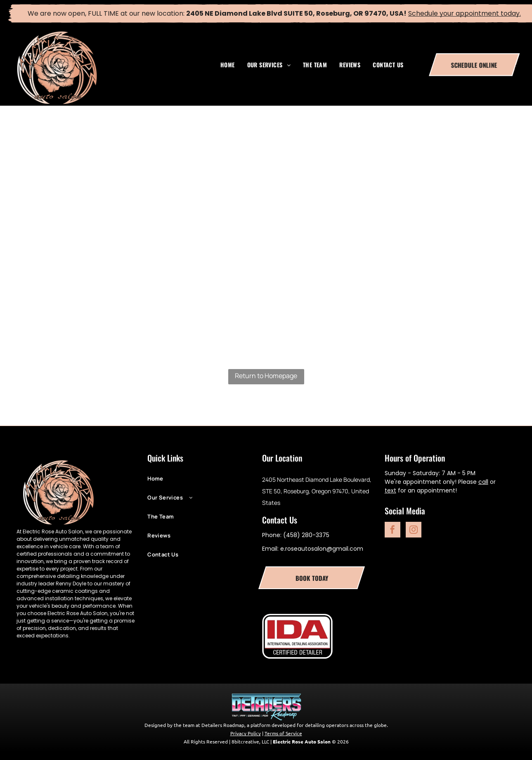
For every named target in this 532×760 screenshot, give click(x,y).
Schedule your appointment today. (464, 13)
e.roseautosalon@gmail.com (321, 549)
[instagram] (413, 531)
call (483, 482)
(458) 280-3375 (306, 535)
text (390, 490)
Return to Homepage (266, 375)
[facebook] (392, 531)
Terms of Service (283, 733)
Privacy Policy (245, 733)
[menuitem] (227, 64)
